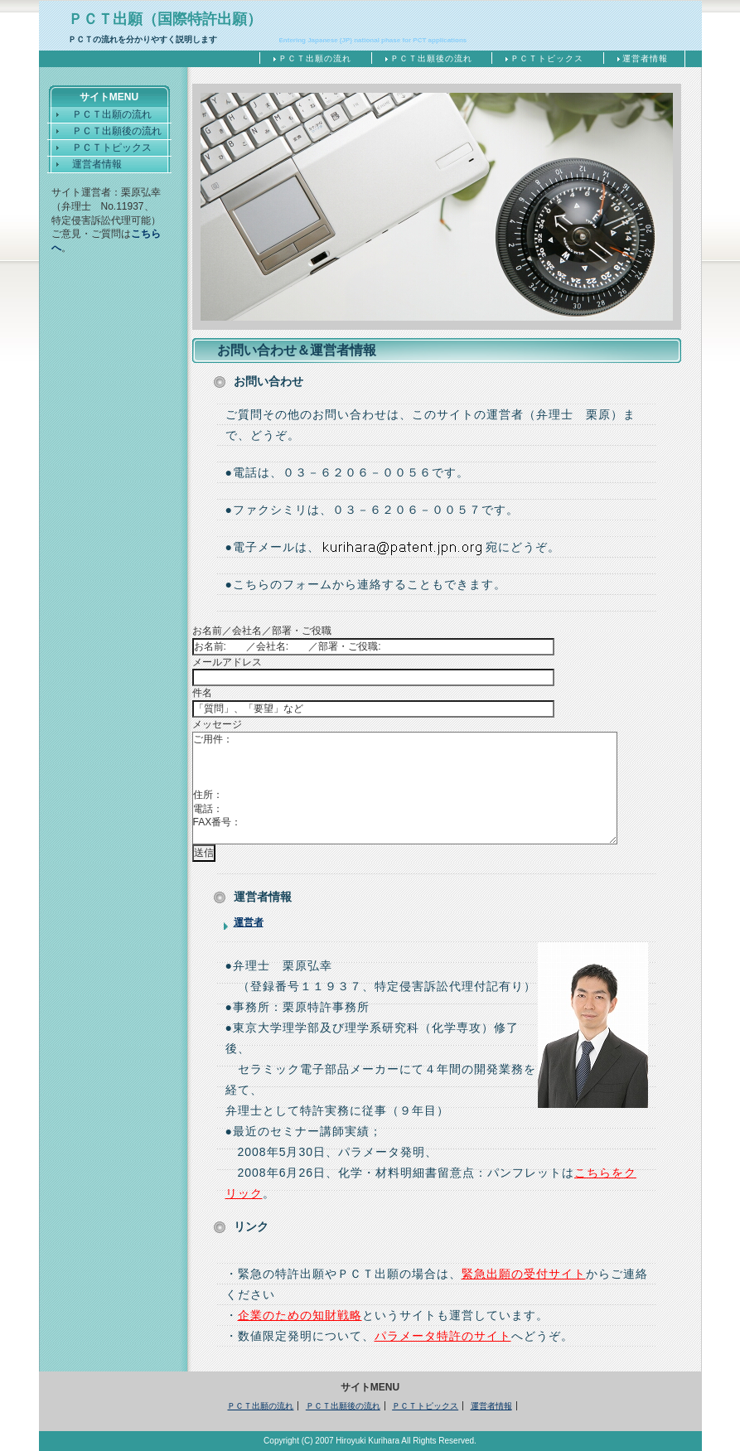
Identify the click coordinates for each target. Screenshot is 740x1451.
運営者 (249, 922)
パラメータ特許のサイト (443, 1335)
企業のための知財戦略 (300, 1315)
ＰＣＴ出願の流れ (314, 58)
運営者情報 (645, 58)
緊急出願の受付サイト (524, 1273)
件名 (202, 693)
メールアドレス (227, 662)
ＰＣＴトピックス (546, 58)
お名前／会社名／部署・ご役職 (261, 630)
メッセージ (217, 724)
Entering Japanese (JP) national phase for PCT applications (373, 40)
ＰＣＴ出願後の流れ (431, 58)
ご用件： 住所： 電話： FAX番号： (404, 788)
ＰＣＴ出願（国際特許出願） (165, 19)
